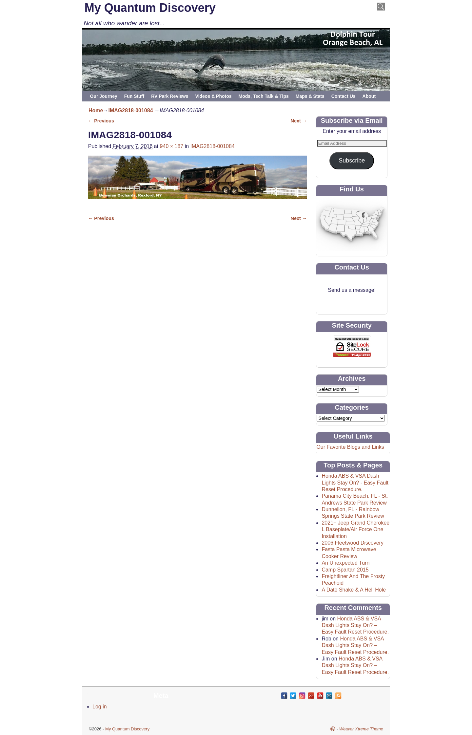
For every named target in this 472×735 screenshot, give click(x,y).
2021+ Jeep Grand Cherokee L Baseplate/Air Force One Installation (355, 529)
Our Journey (103, 96)
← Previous (101, 120)
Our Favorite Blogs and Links (350, 447)
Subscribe (352, 160)
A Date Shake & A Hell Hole (354, 590)
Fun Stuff (134, 96)
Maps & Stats (310, 96)
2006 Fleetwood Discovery (353, 543)
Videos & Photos (213, 96)
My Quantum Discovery (150, 7)
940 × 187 (172, 146)
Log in (99, 706)
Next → (299, 120)
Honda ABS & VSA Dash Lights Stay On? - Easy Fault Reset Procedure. (355, 482)
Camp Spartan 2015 (345, 570)
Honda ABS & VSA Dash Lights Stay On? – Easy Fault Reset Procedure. (355, 625)
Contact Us (343, 96)
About (369, 96)
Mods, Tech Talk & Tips (264, 96)
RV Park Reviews (169, 96)
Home (95, 110)
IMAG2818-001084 (130, 110)
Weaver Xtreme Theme (361, 728)
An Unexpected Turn (345, 563)
